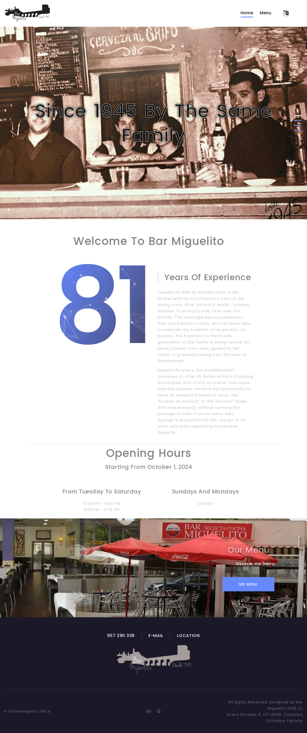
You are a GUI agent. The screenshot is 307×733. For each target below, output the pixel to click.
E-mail (155, 636)
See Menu (248, 584)
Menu (265, 12)
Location (188, 636)
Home (247, 12)
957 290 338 (121, 636)
